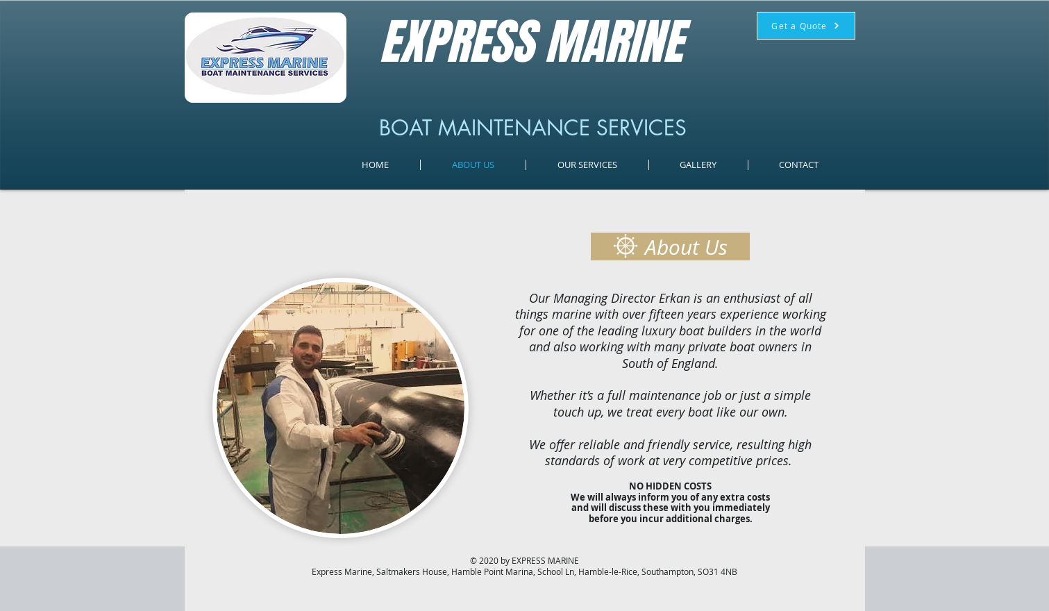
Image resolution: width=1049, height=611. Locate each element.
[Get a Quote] (806, 26)
